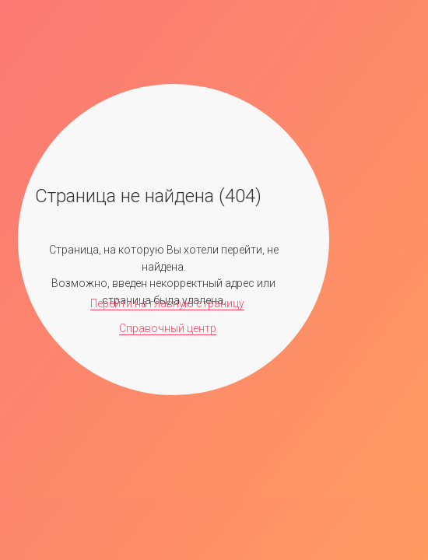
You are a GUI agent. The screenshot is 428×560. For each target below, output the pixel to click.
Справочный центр (167, 328)
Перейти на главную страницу (167, 303)
